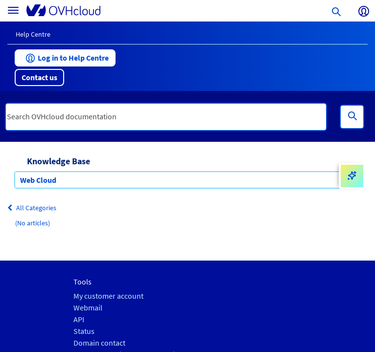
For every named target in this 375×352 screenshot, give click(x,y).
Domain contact (99, 343)
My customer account (108, 296)
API (78, 319)
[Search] (352, 117)
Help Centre (33, 34)
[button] (65, 57)
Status (83, 331)
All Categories (31, 207)
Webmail (87, 307)
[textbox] (166, 117)
